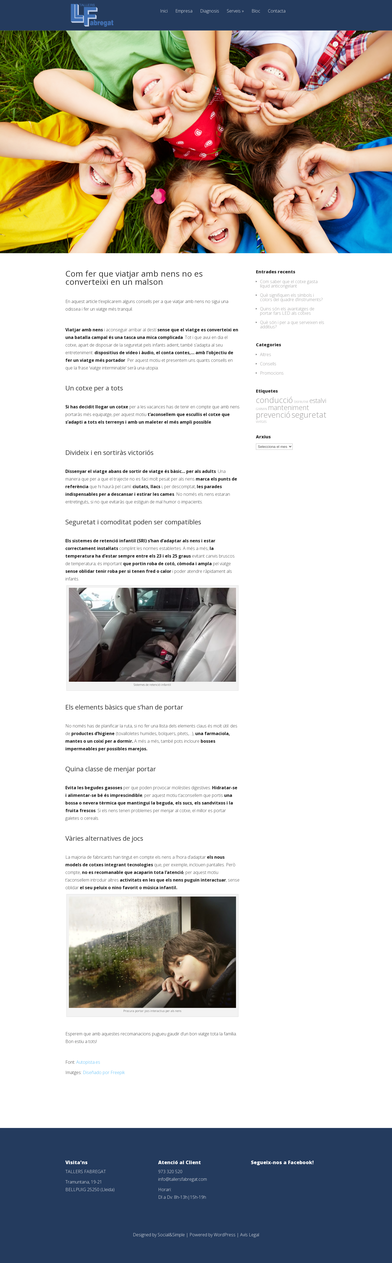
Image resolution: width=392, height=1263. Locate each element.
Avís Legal (249, 1235)
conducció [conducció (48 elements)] (274, 400)
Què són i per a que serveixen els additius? (292, 324)
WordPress (224, 1235)
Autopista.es (88, 1062)
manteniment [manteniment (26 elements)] (288, 407)
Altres (265, 354)
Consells (268, 364)
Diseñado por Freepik (104, 1072)
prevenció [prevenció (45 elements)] (273, 414)
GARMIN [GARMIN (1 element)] (261, 409)
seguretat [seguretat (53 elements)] (309, 414)
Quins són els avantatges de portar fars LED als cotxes (287, 311)
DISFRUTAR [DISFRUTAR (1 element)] (301, 402)
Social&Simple (171, 1235)
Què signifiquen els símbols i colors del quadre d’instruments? (291, 297)
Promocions (272, 373)
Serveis (235, 11)
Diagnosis (209, 11)
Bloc (256, 11)
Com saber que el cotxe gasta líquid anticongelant (289, 284)
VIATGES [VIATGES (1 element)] (261, 422)
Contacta (277, 11)
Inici (164, 11)
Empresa (183, 11)
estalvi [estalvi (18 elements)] (317, 400)
